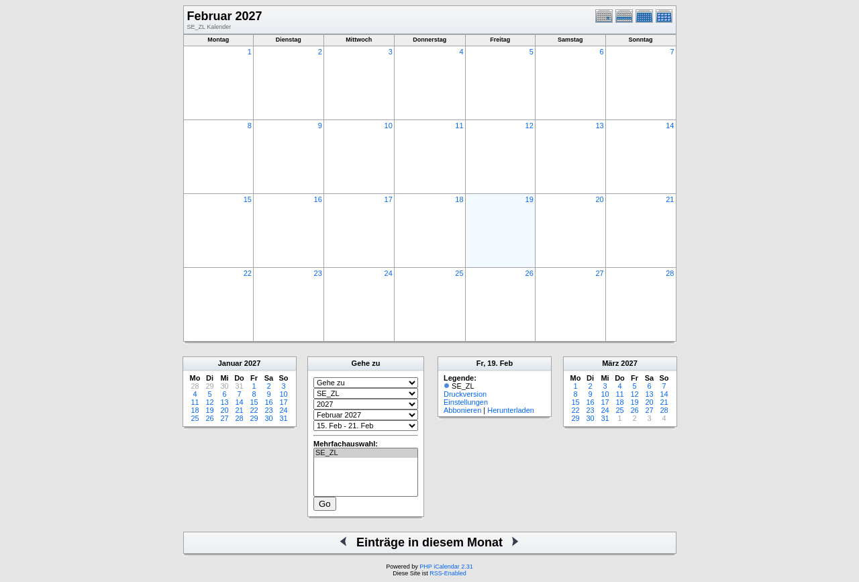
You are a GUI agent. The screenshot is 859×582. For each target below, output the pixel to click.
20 (599, 199)
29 (254, 418)
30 (268, 418)
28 (670, 273)
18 (459, 199)
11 (459, 126)
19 (529, 199)
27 (599, 273)
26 (529, 273)
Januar (230, 363)
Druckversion (465, 394)
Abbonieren (462, 410)
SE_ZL (365, 453)
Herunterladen (510, 410)
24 (389, 273)
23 (318, 273)
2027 (252, 363)
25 (459, 273)
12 (529, 126)
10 (389, 126)
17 (389, 199)
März (610, 363)
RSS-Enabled (448, 573)
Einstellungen (466, 402)
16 (318, 199)
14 (670, 126)
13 (599, 126)
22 (248, 273)
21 (670, 199)
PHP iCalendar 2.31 (445, 566)
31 (283, 418)
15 (248, 199)
